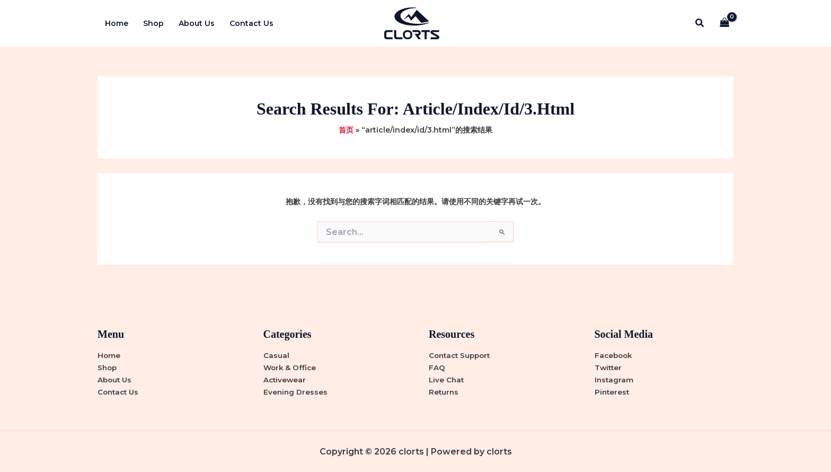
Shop (153, 23)
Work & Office (290, 367)
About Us (197, 23)
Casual (276, 355)
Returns (444, 392)
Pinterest (613, 392)
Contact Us (251, 23)
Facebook (614, 355)
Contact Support (461, 355)
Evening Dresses (296, 392)
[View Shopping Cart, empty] (724, 23)
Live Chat (447, 379)
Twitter (609, 367)
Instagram (614, 379)
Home (116, 23)
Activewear (285, 379)
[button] (700, 23)
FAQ (437, 367)
